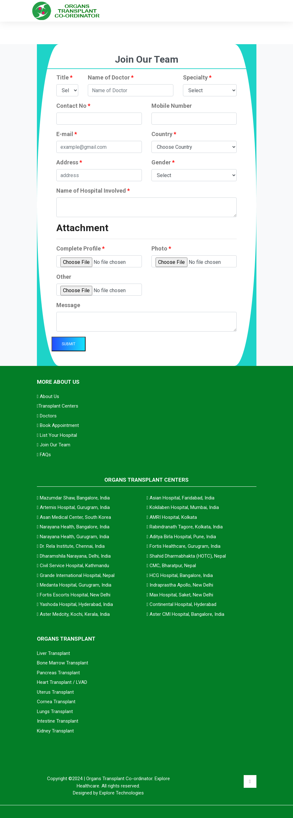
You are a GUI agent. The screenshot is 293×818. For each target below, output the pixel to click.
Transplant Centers (57, 406)
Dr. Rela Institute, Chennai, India (72, 546)
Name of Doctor (111, 77)
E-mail (66, 134)
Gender (163, 162)
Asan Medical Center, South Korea (75, 517)
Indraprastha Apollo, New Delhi (181, 585)
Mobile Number (171, 105)
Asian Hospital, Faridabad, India (182, 498)
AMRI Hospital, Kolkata (173, 517)
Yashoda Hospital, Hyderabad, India (76, 604)
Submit (68, 344)
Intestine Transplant (57, 721)
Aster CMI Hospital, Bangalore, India (187, 614)
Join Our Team (53, 445)
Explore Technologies (121, 793)
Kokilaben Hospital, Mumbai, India (184, 507)
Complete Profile (80, 248)
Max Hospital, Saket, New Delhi (181, 595)
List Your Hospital (57, 435)
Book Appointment (58, 425)
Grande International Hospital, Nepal (77, 575)
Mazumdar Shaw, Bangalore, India (75, 498)
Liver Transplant (53, 653)
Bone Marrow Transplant (62, 663)
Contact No (73, 105)
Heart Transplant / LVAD (62, 682)
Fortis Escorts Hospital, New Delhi (75, 595)
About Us (48, 396)
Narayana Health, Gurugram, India (74, 537)
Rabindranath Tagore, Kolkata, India (186, 527)
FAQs (44, 454)
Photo (161, 248)
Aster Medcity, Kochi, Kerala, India (75, 614)
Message (68, 305)
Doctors (47, 416)
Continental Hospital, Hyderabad (183, 604)
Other (63, 276)
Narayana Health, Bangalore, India (74, 527)
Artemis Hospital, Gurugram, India (75, 507)
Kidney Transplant (55, 731)
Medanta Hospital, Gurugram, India (75, 585)
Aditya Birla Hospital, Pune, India (183, 537)
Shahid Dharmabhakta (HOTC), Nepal (188, 556)
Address (69, 162)
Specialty (197, 77)
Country (163, 134)
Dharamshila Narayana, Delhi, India (75, 556)
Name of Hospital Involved (93, 190)
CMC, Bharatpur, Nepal (173, 565)
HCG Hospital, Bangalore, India (181, 575)
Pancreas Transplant (58, 673)
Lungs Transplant (55, 711)
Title (64, 77)
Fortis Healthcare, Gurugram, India (185, 546)
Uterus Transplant (55, 692)
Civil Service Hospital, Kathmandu (74, 565)
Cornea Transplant (56, 702)
